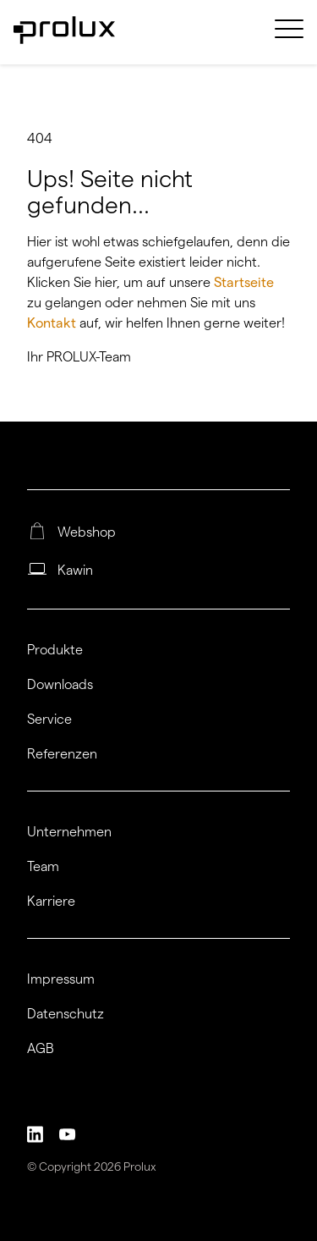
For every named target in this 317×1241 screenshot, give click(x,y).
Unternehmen (69, 832)
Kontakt (53, 323)
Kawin (75, 570)
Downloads (60, 685)
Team (43, 867)
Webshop (86, 532)
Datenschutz (65, 1014)
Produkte (55, 650)
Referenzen (62, 754)
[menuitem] (289, 39)
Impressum (61, 979)
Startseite (244, 282)
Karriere (51, 901)
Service (49, 719)
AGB (40, 1049)
